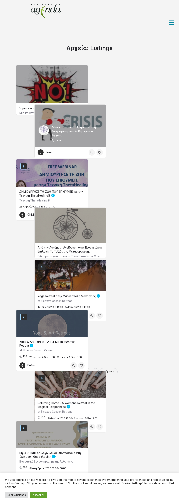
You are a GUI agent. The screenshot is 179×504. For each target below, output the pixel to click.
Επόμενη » (108, 371)
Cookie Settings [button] (16, 494)
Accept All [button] (39, 494)
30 (95, 371)
